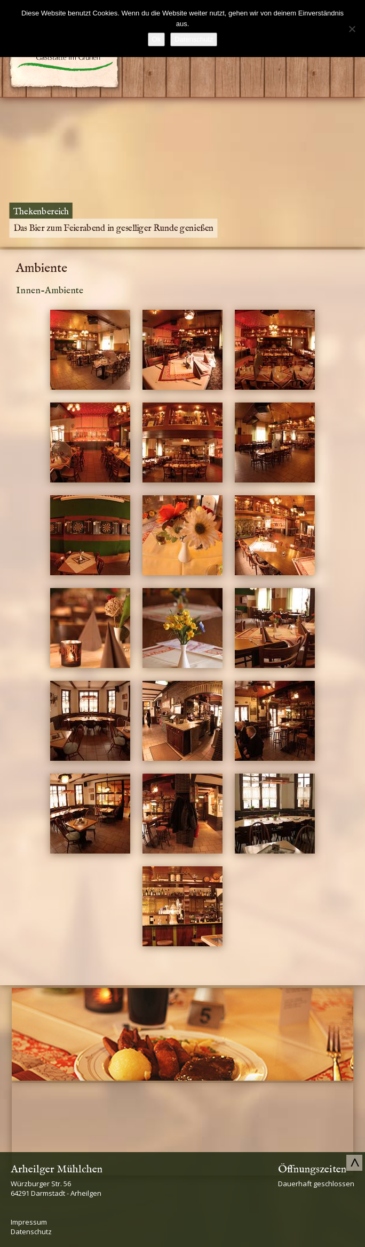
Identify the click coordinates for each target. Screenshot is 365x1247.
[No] (351, 28)
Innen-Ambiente (49, 290)
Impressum (29, 1222)
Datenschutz (31, 1231)
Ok (156, 39)
